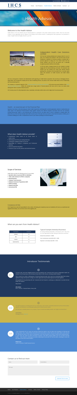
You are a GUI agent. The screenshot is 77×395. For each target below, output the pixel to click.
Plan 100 (26, 314)
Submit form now (62, 378)
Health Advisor (48, 6)
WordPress (27, 393)
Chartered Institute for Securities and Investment (38, 84)
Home (32, 6)
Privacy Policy (45, 389)
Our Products (39, 6)
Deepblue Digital (16, 393)
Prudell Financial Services (29, 343)
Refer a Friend (57, 6)
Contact (65, 6)
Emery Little (33, 288)
